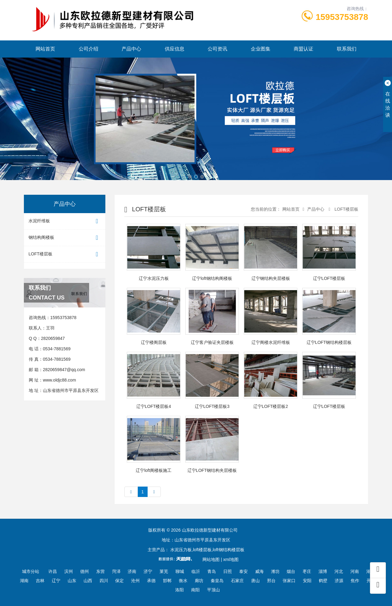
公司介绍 (88, 48)
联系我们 (346, 48)
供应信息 (174, 48)
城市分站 (30, 571)
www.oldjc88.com (59, 380)
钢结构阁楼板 (64, 237)
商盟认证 (303, 48)
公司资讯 (217, 48)
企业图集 (260, 48)
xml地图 (231, 559)
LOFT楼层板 (64, 254)
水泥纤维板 (64, 221)
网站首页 (45, 48)
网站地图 (211, 559)
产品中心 (131, 48)
